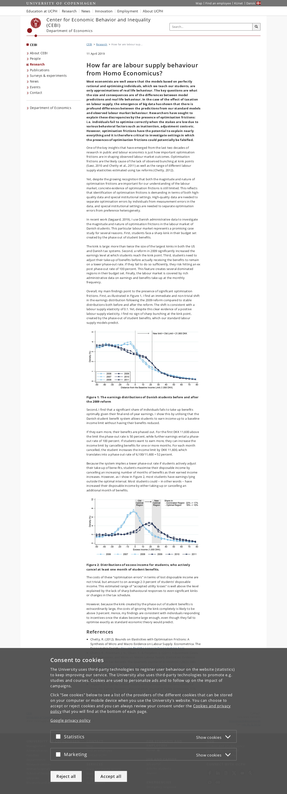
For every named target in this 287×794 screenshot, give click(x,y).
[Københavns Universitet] (34, 27)
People (35, 58)
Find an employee (218, 3)
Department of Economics (50, 108)
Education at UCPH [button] (41, 11)
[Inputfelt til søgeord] (211, 27)
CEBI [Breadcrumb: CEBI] (89, 44)
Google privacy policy (70, 720)
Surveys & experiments (48, 75)
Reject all (66, 776)
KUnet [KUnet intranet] (238, 3)
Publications (40, 70)
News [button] (85, 11)
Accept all (110, 776)
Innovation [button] (104, 11)
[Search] (256, 27)
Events (35, 87)
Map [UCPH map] (199, 3)
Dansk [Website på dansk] (250, 3)
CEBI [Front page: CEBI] (33, 45)
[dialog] (143, 721)
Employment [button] (127, 11)
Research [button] (69, 11)
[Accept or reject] (59, 736)
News (34, 81)
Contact (36, 92)
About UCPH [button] (153, 11)
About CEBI (39, 53)
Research (37, 64)
